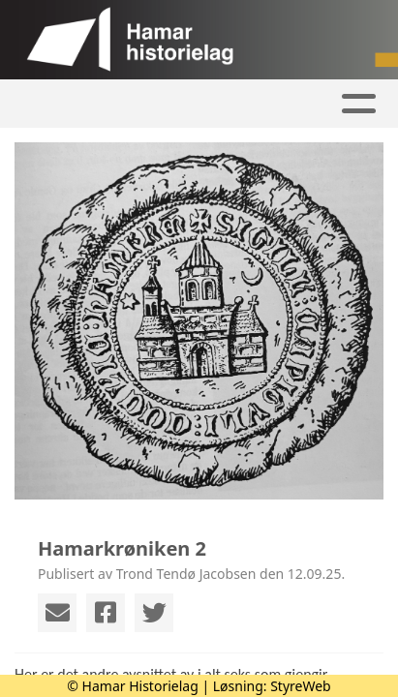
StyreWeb (300, 686)
